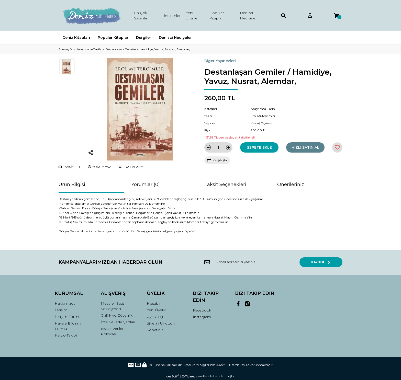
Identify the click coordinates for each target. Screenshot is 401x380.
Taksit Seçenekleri (225, 184)
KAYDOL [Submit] (326, 262)
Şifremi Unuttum (161, 323)
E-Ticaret (188, 376)
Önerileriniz (290, 184)
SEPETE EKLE (259, 147)
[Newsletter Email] (254, 262)
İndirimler (172, 15)
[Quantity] (218, 147)
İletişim (61, 310)
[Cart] (336, 15)
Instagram (202, 317)
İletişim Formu (68, 316)
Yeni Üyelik (156, 310)
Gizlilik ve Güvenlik (116, 315)
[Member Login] (310, 15)
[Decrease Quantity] (208, 147)
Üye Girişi (155, 316)
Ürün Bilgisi (72, 184)
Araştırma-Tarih (263, 109)
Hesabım (155, 303)
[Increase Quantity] (228, 147)
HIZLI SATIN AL (305, 147)
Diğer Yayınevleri (220, 61)
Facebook (202, 310)
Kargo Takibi (66, 335)
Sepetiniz (155, 330)
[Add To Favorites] (337, 147)
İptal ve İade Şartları (118, 322)
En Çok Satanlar (141, 15)
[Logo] (91, 15)
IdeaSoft (172, 376)
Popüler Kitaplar (216, 15)
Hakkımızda (65, 303)
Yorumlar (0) (145, 184)
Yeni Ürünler (192, 15)
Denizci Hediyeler (248, 15)
